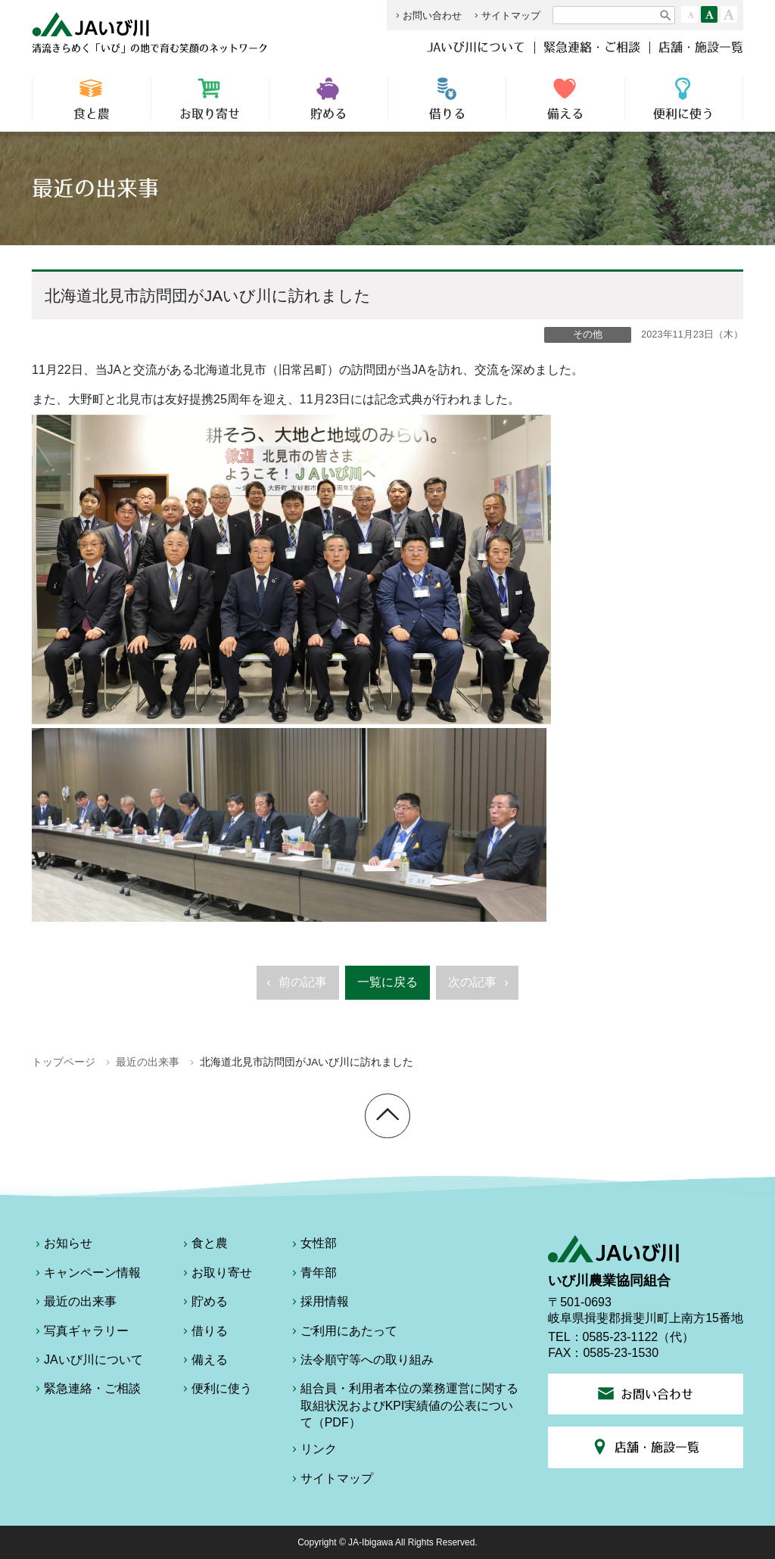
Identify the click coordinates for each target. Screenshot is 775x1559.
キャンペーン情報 (86, 1275)
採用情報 (318, 1304)
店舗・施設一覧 (700, 47)
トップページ (63, 1062)
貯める (328, 98)
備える (565, 98)
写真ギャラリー (80, 1333)
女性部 (312, 1246)
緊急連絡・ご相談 (591, 47)
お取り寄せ (210, 98)
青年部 (312, 1275)
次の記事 (480, 987)
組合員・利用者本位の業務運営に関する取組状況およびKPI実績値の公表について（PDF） (403, 1405)
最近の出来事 (147, 1062)
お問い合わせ (427, 15)
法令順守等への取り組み (361, 1362)
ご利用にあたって (342, 1333)
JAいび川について (476, 47)
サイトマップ (506, 15)
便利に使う (683, 98)
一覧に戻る (387, 982)
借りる (447, 98)
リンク (312, 1451)
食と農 (92, 98)
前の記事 (295, 987)
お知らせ (62, 1246)
